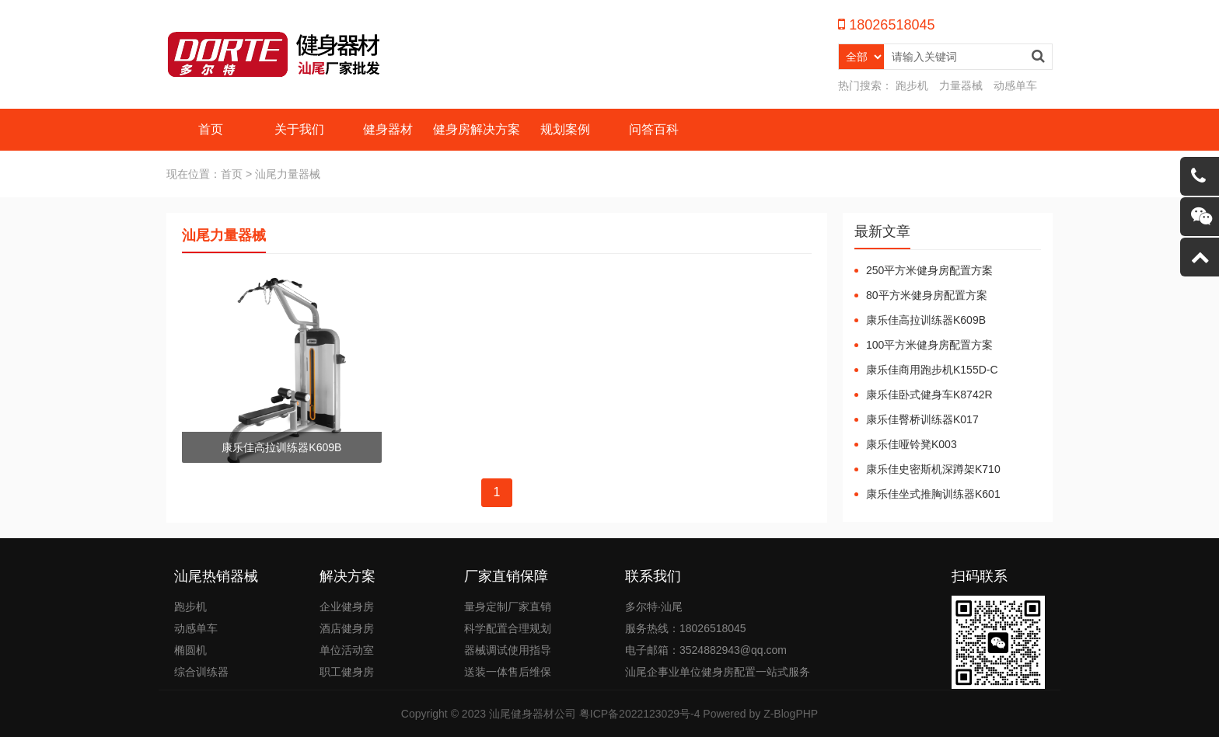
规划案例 (565, 129)
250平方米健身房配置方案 (929, 270)
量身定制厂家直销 (507, 606)
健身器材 (388, 129)
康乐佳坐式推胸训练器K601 (933, 494)
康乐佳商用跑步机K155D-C (932, 369)
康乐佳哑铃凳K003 (911, 444)
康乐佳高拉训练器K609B (926, 320)
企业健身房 (347, 606)
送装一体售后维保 (507, 672)
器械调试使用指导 (507, 650)
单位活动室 (347, 650)
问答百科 (654, 129)
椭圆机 (190, 650)
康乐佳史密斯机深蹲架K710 (933, 469)
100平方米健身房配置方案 (929, 345)
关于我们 (299, 129)
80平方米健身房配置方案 (926, 295)
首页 (210, 129)
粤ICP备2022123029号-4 (639, 713)
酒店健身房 (347, 628)
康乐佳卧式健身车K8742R (929, 394)
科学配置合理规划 (507, 628)
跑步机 (912, 85)
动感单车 (1015, 85)
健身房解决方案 (476, 129)
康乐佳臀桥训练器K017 (922, 419)
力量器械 (961, 85)
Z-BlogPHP (790, 713)
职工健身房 (347, 672)
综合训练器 (201, 672)
